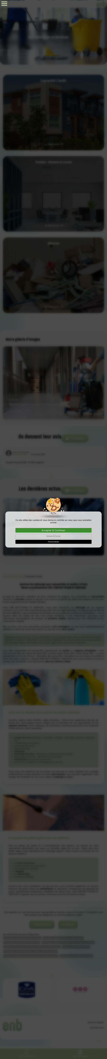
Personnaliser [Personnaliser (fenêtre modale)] (53, 542)
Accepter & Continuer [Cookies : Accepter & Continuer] (53, 530)
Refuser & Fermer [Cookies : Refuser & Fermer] (53, 536)
